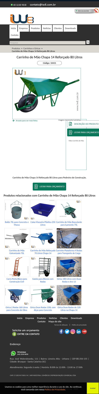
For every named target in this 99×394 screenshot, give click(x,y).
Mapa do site (55, 321)
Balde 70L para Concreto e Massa (17, 223)
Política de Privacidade (55, 389)
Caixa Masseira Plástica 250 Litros (43, 223)
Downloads (70, 28)
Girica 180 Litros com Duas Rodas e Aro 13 (69, 280)
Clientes (58, 28)
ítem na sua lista (83, 11)
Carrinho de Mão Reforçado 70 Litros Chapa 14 (42, 252)
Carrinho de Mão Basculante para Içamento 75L (69, 223)
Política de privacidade (79, 325)
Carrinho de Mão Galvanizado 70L (16, 252)
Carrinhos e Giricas (31, 48)
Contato (15, 35)
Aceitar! (93, 388)
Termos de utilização (61, 325)
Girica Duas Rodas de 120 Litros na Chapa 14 (69, 308)
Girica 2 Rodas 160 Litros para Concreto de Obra (17, 308)
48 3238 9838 (18, 4)
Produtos (35, 28)
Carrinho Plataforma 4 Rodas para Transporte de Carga (69, 252)
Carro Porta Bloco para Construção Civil (17, 280)
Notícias (47, 28)
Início (13, 28)
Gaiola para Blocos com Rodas (42, 280)
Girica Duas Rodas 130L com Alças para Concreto (43, 308)
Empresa (23, 28)
